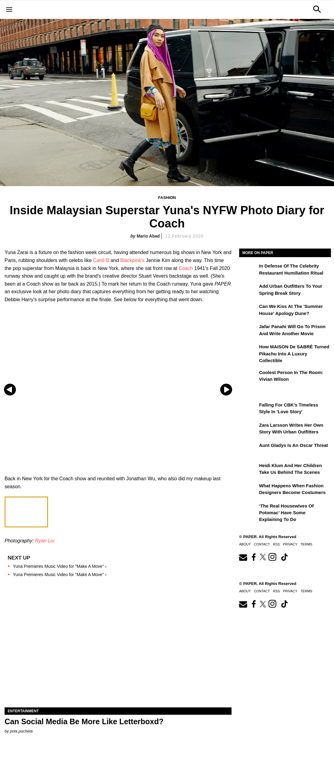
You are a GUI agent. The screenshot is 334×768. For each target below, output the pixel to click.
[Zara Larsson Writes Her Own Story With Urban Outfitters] (248, 429)
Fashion (167, 197)
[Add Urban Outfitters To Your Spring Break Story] (248, 290)
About (245, 544)
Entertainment (23, 711)
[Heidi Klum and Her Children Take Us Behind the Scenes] (248, 470)
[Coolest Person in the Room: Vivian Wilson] (248, 376)
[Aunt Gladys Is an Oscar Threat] (248, 449)
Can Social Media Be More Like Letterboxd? (84, 721)
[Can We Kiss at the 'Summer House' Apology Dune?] (248, 310)
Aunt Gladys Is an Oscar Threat (293, 445)
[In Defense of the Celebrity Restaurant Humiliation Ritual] (248, 270)
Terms (306, 544)
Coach (186, 268)
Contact (262, 544)
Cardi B (101, 260)
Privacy (290, 544)
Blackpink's (132, 260)
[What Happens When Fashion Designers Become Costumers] (248, 490)
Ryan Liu (44, 540)
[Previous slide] (10, 389)
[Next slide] (226, 389)
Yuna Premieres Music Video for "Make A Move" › (59, 566)
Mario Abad (148, 236)
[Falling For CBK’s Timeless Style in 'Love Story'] (248, 409)
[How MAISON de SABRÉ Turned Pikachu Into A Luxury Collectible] (248, 351)
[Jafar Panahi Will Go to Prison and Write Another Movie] (248, 331)
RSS (276, 544)
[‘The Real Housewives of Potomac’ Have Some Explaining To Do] (248, 510)
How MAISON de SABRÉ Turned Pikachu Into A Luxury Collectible (294, 353)
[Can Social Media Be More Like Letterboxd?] (118, 650)
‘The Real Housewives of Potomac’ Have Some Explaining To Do (286, 512)
